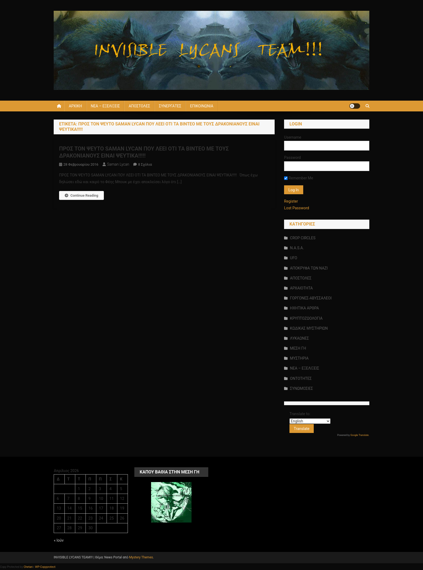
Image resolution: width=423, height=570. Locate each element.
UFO (293, 258)
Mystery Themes (141, 557)
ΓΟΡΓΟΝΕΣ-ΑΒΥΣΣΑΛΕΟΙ (311, 298)
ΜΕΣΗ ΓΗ (298, 348)
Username (292, 137)
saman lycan (118, 164)
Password (292, 157)
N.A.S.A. (297, 248)
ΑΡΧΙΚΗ (75, 106)
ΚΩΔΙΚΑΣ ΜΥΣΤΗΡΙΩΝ (309, 328)
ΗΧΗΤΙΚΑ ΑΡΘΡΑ (304, 308)
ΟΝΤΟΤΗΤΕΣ (301, 378)
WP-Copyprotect (45, 567)
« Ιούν (58, 540)
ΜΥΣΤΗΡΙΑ (299, 358)
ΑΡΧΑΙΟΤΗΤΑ (301, 288)
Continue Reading (81, 195)
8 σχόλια (145, 164)
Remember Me (298, 178)
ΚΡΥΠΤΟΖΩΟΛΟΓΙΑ (306, 318)
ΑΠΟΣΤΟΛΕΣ (139, 106)
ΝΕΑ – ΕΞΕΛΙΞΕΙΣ (105, 106)
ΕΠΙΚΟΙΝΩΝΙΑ (201, 106)
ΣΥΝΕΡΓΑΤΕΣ (170, 106)
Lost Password (296, 208)
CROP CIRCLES (302, 238)
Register (291, 201)
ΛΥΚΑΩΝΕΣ (299, 338)
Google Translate (359, 435)
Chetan (28, 567)
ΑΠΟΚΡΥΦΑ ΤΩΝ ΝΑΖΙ (309, 268)
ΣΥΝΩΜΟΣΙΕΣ (301, 388)
